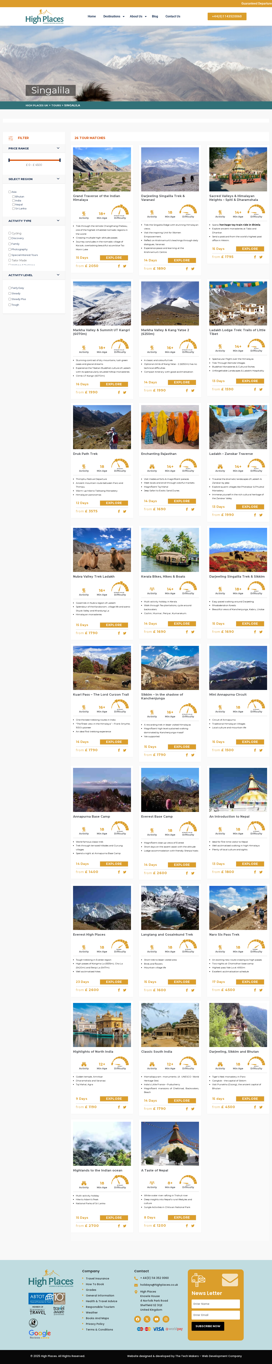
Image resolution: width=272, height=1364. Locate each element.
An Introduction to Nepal (229, 816)
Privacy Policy (95, 1324)
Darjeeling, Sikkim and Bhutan (234, 1051)
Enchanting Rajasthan (158, 454)
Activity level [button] (20, 275)
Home (92, 16)
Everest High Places (89, 934)
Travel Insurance (97, 1278)
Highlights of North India (93, 1051)
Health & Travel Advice (101, 1301)
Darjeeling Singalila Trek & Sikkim (237, 576)
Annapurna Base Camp (91, 816)
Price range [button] (18, 148)
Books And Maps (97, 1318)
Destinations (114, 16)
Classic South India (156, 1051)
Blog (155, 16)
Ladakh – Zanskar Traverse (231, 454)
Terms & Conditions (99, 1329)
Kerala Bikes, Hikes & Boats (163, 576)
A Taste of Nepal (154, 1170)
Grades (91, 1290)
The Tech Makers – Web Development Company (208, 1356)
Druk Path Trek (85, 454)
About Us (138, 16)
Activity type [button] (19, 221)
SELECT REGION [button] (20, 179)
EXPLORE (114, 257)
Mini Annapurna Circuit (228, 694)
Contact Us (173, 16)
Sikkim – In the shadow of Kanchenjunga (162, 696)
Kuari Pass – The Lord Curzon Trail (101, 694)
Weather (92, 1312)
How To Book (95, 1284)
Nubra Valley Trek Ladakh (94, 576)
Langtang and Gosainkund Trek (167, 934)
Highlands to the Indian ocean (97, 1170)
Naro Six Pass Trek (224, 934)
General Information (100, 1295)
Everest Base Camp (157, 816)
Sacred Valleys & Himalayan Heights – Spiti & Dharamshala (233, 198)
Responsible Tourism (100, 1307)
